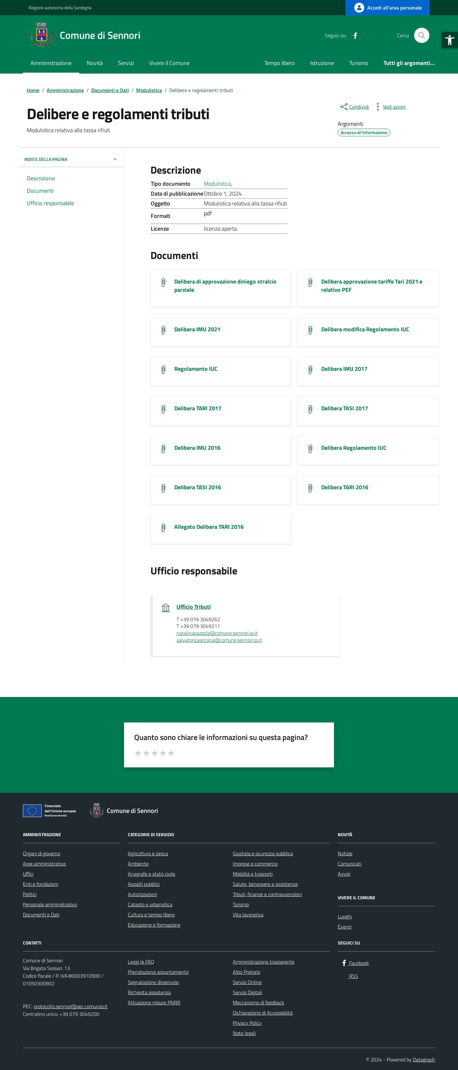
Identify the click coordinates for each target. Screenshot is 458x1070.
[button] (449, 40)
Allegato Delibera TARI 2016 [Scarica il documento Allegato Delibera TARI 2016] (209, 527)
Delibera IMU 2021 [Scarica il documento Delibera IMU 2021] (197, 329)
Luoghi (345, 916)
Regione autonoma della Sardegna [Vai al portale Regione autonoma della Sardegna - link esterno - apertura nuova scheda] (60, 7)
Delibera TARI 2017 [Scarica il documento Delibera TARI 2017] (197, 408)
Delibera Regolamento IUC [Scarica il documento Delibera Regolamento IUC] (353, 448)
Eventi (344, 926)
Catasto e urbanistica (150, 904)
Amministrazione (51, 63)
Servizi (126, 63)
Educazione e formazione (154, 925)
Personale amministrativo (50, 904)
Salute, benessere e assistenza (265, 884)
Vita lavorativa (248, 914)
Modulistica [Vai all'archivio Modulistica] (217, 183)
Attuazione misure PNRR (154, 1002)
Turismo (358, 63)
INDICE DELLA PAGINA (71, 159)
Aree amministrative (44, 863)
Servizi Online (247, 982)
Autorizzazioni (142, 894)
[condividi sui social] (354, 107)
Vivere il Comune (169, 63)
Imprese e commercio (255, 863)
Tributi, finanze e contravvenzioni (267, 894)
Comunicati (349, 863)
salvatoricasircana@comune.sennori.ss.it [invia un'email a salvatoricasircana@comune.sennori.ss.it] (219, 640)
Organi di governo (41, 853)
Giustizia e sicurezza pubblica (263, 853)
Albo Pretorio (246, 972)
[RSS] (365, 35)
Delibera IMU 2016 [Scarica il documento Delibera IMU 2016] (197, 448)
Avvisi (344, 874)
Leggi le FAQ (141, 962)
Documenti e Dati (41, 914)
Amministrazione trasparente (264, 962)
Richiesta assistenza (149, 992)
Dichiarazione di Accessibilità (263, 1012)
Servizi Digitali (247, 992)
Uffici (28, 874)
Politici (30, 894)
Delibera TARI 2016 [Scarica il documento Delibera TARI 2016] (344, 487)
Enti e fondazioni (40, 884)
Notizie (345, 853)
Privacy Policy (247, 1023)
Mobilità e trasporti (253, 874)
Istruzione (322, 63)
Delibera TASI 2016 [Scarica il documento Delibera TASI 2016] (197, 487)
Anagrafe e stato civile (151, 874)
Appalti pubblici (144, 884)
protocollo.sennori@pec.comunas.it (71, 1006)
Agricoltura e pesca (148, 853)
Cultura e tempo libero (151, 914)
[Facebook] (352, 35)
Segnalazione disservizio (153, 982)
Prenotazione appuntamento (158, 972)
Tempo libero (279, 63)
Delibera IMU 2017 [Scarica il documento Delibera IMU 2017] (344, 369)
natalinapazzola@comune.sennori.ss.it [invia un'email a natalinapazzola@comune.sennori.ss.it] (217, 633)
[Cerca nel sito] (421, 35)
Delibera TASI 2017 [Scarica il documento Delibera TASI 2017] (344, 408)
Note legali (244, 1033)
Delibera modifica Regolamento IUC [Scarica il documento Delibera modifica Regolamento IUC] (365, 329)
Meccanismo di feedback (258, 1002)
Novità (95, 63)
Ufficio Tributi (194, 607)
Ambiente (138, 863)
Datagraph (424, 1059)
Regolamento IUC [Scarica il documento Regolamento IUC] (196, 369)
